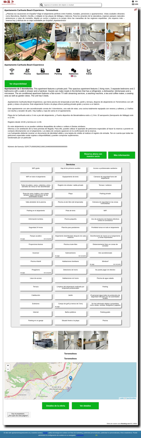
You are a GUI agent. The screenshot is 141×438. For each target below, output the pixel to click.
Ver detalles (85, 406)
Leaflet (122, 398)
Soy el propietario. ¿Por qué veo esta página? (18, 415)
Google (45, 433)
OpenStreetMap (131, 398)
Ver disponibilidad (18, 84)
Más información (122, 155)
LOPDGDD (80, 435)
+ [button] (8, 366)
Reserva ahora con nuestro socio (93, 155)
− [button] (8, 369)
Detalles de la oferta (55, 406)
